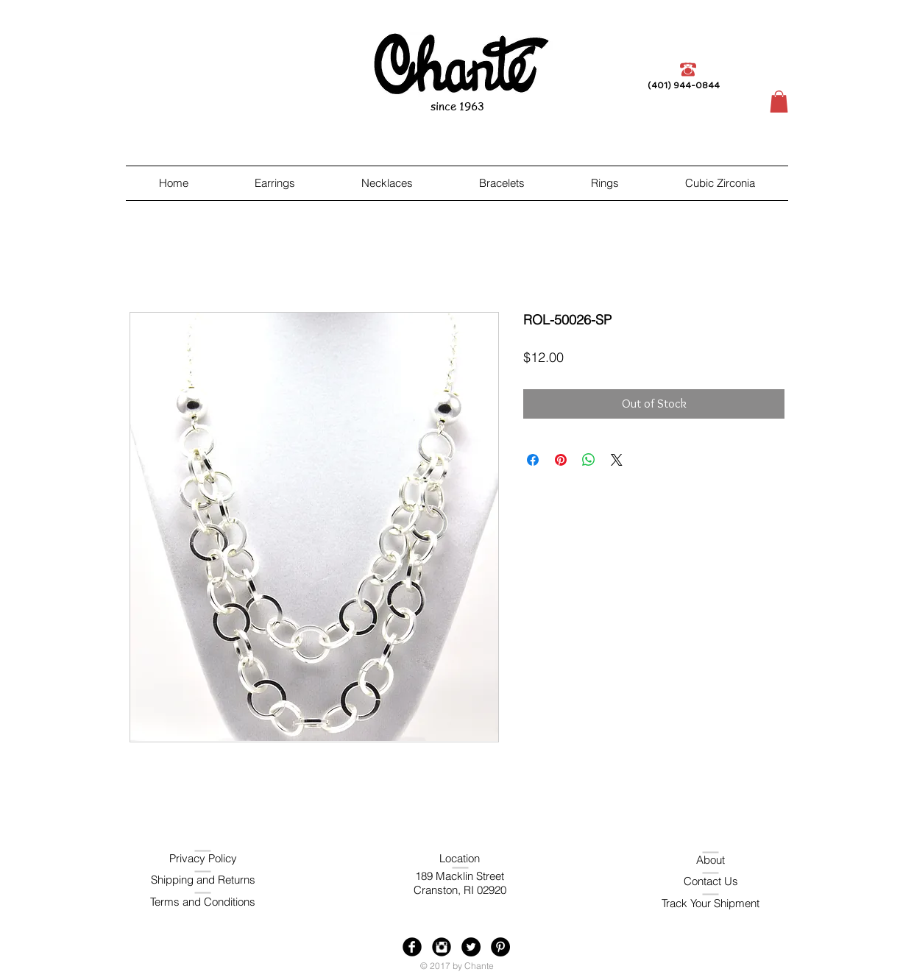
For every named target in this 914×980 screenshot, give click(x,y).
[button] (779, 101)
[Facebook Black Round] (412, 946)
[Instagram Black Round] (441, 946)
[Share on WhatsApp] (589, 460)
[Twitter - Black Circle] (471, 946)
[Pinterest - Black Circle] (500, 946)
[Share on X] (617, 460)
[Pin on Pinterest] (561, 460)
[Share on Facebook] (533, 460)
